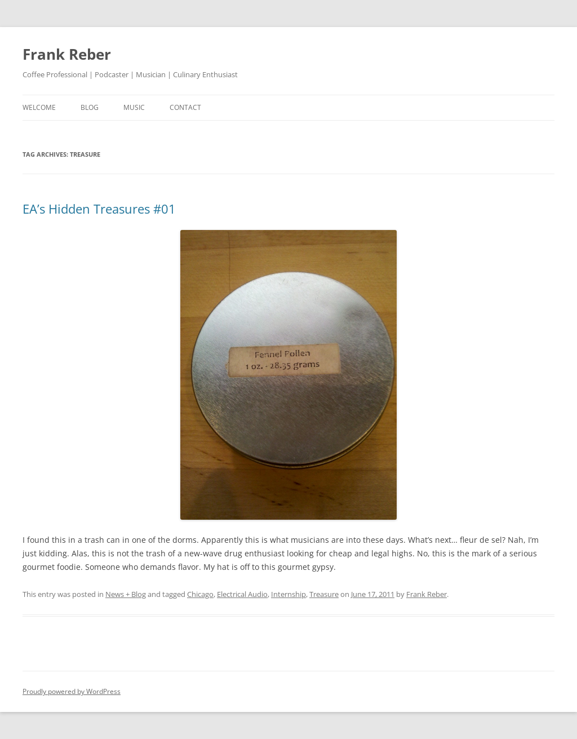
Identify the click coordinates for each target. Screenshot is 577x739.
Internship (288, 594)
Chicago (200, 594)
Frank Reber (67, 54)
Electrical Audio (242, 594)
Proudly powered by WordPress (72, 691)
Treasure (324, 594)
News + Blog (125, 594)
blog (90, 107)
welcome (39, 107)
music (134, 107)
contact (185, 107)
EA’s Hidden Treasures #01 (99, 208)
